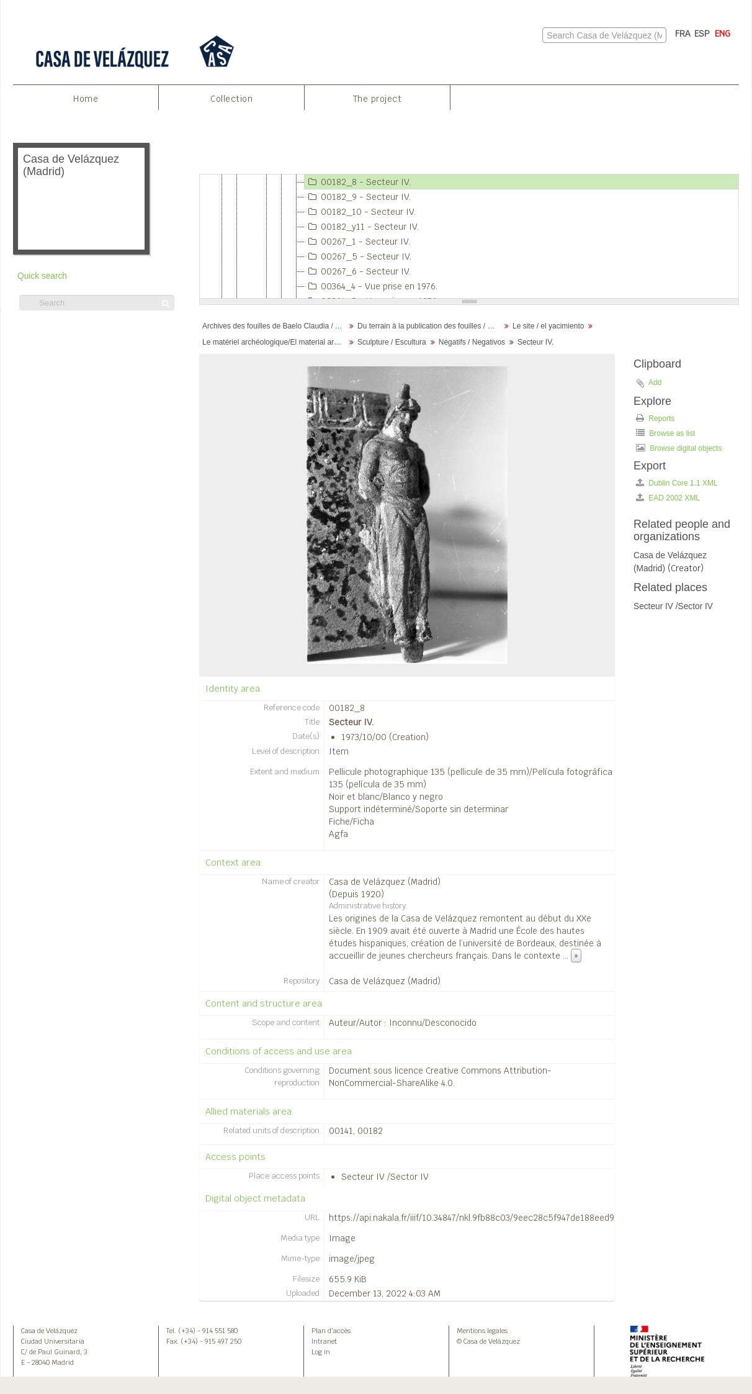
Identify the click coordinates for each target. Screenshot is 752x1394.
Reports (655, 418)
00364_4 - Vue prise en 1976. (371, 286)
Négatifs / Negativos (472, 342)
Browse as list (665, 433)
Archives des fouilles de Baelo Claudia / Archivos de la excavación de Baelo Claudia (275, 326)
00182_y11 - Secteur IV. (362, 226)
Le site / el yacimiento (548, 326)
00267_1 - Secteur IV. (357, 241)
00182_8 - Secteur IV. (358, 181)
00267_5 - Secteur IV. (358, 256)
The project (377, 98)
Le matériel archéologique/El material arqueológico (275, 342)
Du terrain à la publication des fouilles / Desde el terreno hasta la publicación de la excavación (430, 326)
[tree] (469, 236)
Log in (320, 1351)
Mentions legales (482, 1330)
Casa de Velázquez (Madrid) (385, 881)
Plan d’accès (331, 1330)
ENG (722, 33)
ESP (702, 33)
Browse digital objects (679, 448)
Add (654, 382)
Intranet (324, 1341)
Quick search (42, 276)
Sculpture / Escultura (391, 342)
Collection (231, 98)
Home (85, 98)
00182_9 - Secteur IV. (358, 196)
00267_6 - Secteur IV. (358, 271)
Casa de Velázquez (49, 1330)
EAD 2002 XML (668, 497)
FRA (683, 33)
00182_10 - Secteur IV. (360, 211)
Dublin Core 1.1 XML (677, 482)
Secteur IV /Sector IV (385, 1176)
